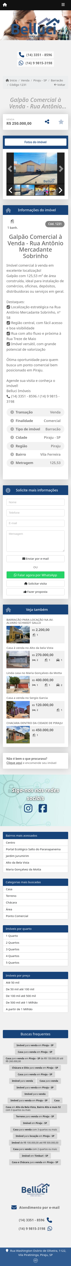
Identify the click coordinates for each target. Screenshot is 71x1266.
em (35, 1123)
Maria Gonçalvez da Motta (23, 869)
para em (34, 1045)
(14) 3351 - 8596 (39, 55)
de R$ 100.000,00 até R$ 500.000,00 (35, 1142)
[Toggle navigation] (63, 5)
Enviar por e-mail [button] (35, 558)
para (22, 1080)
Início (11, 80)
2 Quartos (12, 942)
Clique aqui (14, 763)
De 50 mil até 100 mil (20, 989)
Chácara (11, 902)
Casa (9, 889)
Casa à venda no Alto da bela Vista (29, 648)
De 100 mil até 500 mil (21, 996)
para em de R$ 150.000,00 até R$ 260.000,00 (34, 1060)
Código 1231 (18, 85)
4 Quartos (12, 956)
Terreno (11, 896)
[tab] (19, 142)
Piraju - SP (40, 80)
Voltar (59, 85)
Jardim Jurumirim (17, 856)
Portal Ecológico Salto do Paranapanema (33, 849)
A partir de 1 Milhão (19, 1009)
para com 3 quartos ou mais (35, 1129)
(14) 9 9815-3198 (39, 63)
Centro (10, 842)
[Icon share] (28, 808)
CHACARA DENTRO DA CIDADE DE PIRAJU (34, 723)
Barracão (57, 80)
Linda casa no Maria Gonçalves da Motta (34, 673)
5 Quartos (12, 962)
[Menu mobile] (5, 5)
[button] (10, 169)
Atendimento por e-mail (35, 1207)
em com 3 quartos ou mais (33, 1108)
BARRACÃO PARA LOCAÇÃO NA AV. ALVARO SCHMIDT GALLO (29, 621)
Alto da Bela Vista (17, 862)
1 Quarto (12, 936)
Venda (25, 80)
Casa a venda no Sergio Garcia (27, 698)
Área (9, 909)
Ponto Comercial (17, 916)
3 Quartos (12, 949)
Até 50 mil (12, 982)
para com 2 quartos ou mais (35, 1149)
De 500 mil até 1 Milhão (21, 1002)
